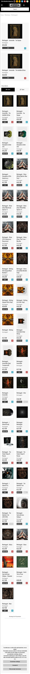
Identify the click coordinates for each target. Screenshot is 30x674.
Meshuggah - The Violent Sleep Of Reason (6, 454)
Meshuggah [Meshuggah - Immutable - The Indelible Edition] (5, 72)
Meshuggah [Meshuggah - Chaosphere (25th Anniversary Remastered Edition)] (5, 180)
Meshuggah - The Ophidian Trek (21, 484)
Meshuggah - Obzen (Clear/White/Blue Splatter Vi (21, 208)
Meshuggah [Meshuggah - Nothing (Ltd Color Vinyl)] (19, 304)
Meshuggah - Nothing (7, 330)
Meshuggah (14, 15)
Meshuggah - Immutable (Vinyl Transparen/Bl (6, 363)
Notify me (5, 153)
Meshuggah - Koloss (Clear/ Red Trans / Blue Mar (22, 239)
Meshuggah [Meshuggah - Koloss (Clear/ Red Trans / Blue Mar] (19, 243)
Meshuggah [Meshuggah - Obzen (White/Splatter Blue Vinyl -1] (19, 180)
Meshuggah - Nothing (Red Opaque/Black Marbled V (7, 271)
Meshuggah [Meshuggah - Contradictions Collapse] (19, 519)
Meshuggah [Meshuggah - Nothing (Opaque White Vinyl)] (5, 304)
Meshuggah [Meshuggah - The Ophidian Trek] (19, 487)
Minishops (7, 15)
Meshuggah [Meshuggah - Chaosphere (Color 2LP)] (5, 149)
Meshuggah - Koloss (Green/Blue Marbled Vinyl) (22, 271)
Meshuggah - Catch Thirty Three (21, 573)
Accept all (15, 665)
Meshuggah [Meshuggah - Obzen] (19, 547)
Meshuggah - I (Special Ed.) (5, 484)
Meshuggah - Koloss (7, 545)
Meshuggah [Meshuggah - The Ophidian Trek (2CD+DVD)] (5, 519)
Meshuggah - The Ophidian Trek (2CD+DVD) (6, 515)
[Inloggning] (24, 5)
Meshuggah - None (6, 604)
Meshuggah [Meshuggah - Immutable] (19, 365)
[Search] (15, 9)
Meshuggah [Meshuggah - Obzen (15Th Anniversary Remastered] (5, 243)
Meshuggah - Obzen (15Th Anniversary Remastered (7, 239)
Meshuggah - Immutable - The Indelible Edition (13, 70)
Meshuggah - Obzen (21, 545)
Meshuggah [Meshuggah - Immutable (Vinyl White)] (19, 336)
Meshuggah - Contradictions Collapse (20, 515)
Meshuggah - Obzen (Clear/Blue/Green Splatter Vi (7, 208)
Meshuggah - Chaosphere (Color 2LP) (6, 145)
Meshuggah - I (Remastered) (5, 423)
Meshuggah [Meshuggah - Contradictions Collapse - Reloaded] (5, 578)
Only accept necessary (15, 669)
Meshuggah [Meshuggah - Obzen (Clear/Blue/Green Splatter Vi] (5, 212)
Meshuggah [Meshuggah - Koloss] (5, 547)
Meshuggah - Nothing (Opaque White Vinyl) (7, 301)
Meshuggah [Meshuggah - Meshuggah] (19, 426)
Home (2, 15)
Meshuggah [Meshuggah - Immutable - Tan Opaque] (5, 42)
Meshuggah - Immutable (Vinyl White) (21, 332)
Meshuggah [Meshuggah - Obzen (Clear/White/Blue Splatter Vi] (19, 212)
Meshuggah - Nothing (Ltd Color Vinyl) (22, 301)
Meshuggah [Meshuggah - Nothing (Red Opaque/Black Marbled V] (5, 275)
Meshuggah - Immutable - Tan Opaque (11, 40)
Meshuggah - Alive (21, 393)
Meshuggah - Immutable (20, 362)
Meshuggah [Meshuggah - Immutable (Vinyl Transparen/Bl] (5, 367)
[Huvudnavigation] (2, 5)
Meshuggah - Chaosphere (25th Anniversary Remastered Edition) (7, 176)
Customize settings (15, 661)
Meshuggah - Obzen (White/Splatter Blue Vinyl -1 (22, 176)
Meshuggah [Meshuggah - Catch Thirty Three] (19, 576)
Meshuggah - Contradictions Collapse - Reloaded (7, 574)
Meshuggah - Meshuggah (20, 423)
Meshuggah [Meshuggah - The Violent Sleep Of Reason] (5, 458)
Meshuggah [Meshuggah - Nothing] (5, 332)
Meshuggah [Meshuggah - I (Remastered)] (5, 426)
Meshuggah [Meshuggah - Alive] (19, 395)
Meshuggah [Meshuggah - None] (5, 606)
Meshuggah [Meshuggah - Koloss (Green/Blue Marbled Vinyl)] (19, 275)
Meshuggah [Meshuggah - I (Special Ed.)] (5, 487)
